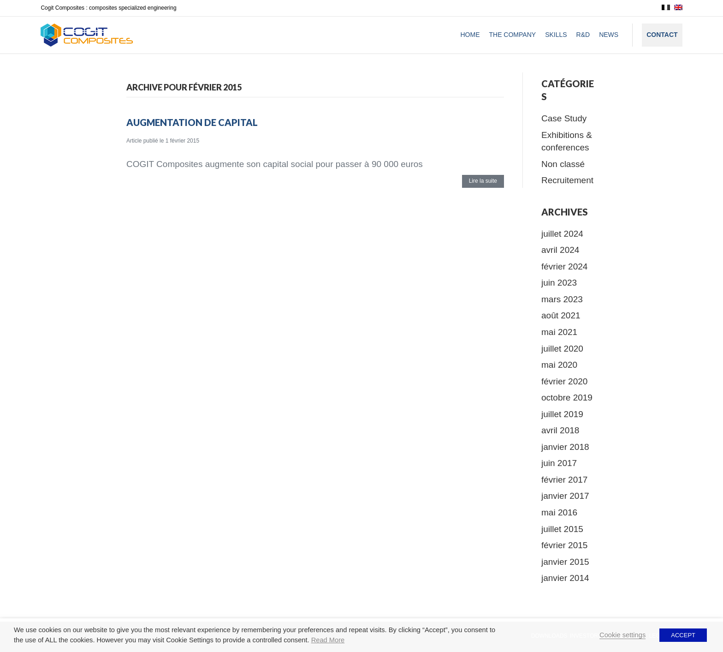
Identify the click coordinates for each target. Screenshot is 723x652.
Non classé (563, 164)
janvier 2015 (565, 562)
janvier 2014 (565, 578)
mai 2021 (559, 332)
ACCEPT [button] (683, 635)
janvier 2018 (565, 447)
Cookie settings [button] (622, 635)
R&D (583, 34)
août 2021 (561, 315)
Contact (661, 34)
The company (512, 34)
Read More (328, 640)
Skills (556, 34)
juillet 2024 (562, 234)
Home (470, 34)
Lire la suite (483, 181)
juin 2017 (559, 463)
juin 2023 (559, 282)
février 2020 (564, 381)
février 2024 (564, 266)
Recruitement (567, 180)
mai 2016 (559, 512)
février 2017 (564, 480)
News (608, 34)
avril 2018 (560, 430)
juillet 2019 (562, 414)
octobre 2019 (567, 397)
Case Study (564, 118)
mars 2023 (562, 299)
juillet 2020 (562, 348)
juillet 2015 (562, 529)
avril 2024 (560, 250)
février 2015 (564, 545)
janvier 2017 (565, 496)
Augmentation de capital (192, 122)
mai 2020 (559, 365)
